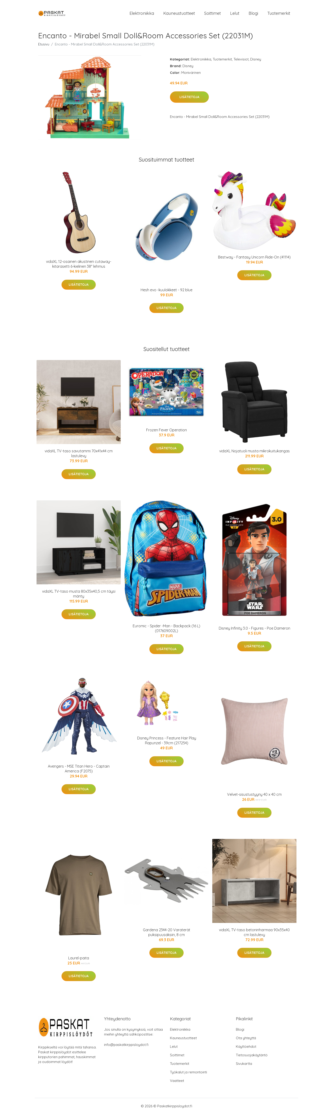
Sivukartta (244, 1063)
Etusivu (43, 44)
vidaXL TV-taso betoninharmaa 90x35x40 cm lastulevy (254, 932)
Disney (255, 59)
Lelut (234, 13)
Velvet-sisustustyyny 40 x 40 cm (254, 794)
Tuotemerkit (278, 13)
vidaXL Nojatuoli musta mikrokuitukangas (254, 451)
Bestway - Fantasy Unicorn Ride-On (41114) (254, 257)
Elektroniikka (142, 13)
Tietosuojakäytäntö (252, 1055)
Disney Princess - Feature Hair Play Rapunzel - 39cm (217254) (166, 740)
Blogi (253, 13)
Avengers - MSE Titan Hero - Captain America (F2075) (79, 768)
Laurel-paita (78, 958)
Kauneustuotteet (179, 13)
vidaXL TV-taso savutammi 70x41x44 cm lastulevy (79, 453)
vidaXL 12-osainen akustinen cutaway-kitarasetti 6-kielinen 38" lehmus (78, 264)
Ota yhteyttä (246, 1038)
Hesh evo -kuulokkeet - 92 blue (166, 290)
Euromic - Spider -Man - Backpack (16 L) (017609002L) (166, 628)
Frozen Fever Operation (166, 430)
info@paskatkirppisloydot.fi (126, 1044)
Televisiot (241, 59)
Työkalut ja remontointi (188, 1072)
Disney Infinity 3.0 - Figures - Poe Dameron (254, 628)
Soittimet (212, 13)
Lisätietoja (189, 97)
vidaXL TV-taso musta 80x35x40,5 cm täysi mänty (78, 593)
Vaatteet (177, 1080)
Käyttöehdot (246, 1046)
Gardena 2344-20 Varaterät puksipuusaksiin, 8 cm (166, 932)
